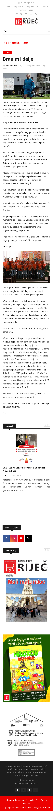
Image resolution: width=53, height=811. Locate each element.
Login (31, 10)
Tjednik (16, 42)
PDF (38, 6)
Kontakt (23, 10)
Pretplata (30, 6)
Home (6, 42)
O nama (8, 6)
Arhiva (45, 6)
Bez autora (11, 65)
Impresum (18, 6)
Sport (25, 42)
